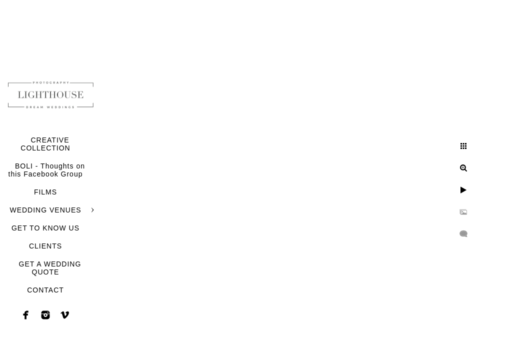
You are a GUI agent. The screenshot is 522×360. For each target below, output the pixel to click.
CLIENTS (45, 246)
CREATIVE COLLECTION (45, 144)
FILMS (45, 192)
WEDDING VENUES (45, 210)
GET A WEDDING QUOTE (50, 268)
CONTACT (45, 290)
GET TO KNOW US (46, 228)
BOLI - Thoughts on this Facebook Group (46, 170)
